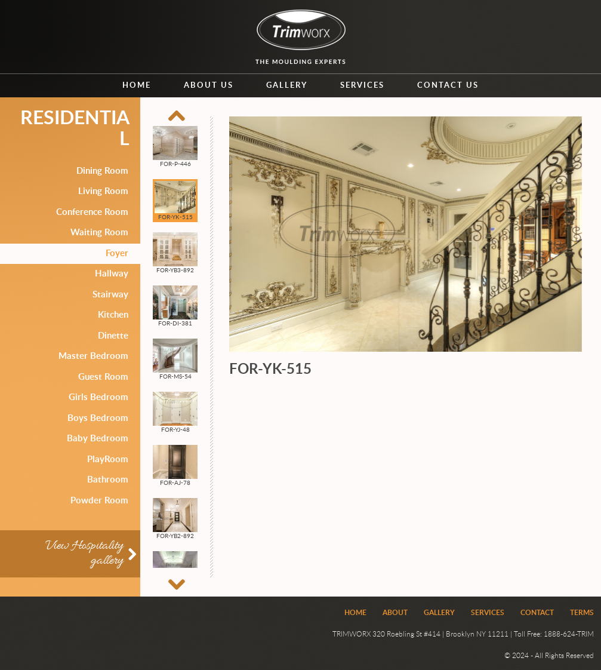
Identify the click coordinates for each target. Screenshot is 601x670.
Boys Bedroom (97, 418)
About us (208, 86)
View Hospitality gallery (84, 553)
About (395, 612)
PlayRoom (107, 459)
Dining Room (102, 171)
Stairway (110, 294)
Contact (537, 612)
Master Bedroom (93, 356)
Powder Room (99, 500)
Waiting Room (99, 232)
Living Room (103, 191)
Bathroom (107, 479)
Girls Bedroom (98, 397)
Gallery (286, 86)
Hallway (111, 273)
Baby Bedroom (97, 438)
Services (362, 86)
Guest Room (103, 377)
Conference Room (92, 212)
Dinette (113, 335)
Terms (582, 612)
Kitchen (113, 315)
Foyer (117, 253)
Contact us (448, 86)
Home (136, 86)
